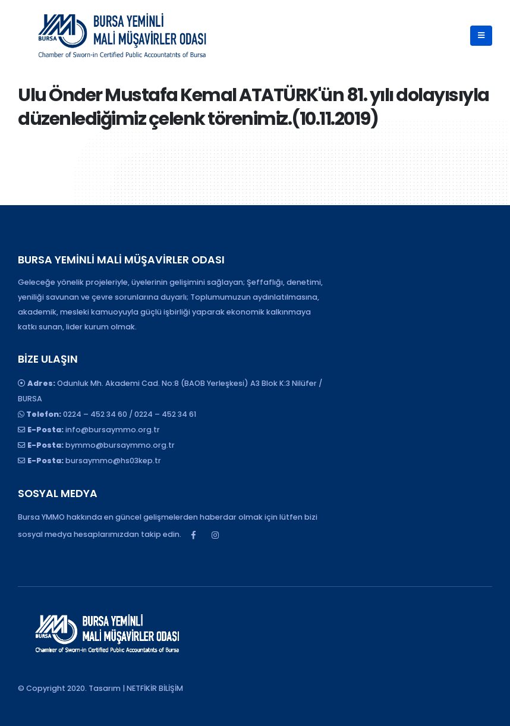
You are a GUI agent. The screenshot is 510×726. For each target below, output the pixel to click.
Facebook (193, 535)
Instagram (215, 535)
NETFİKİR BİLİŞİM (155, 688)
